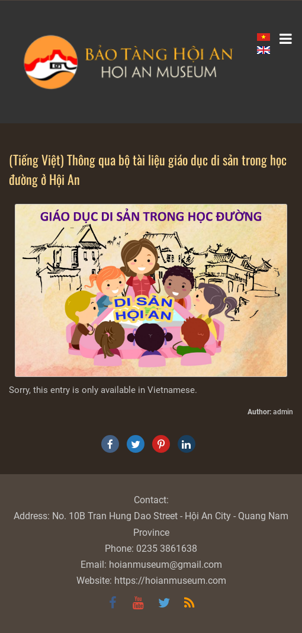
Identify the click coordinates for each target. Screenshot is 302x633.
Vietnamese (171, 390)
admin (283, 412)
